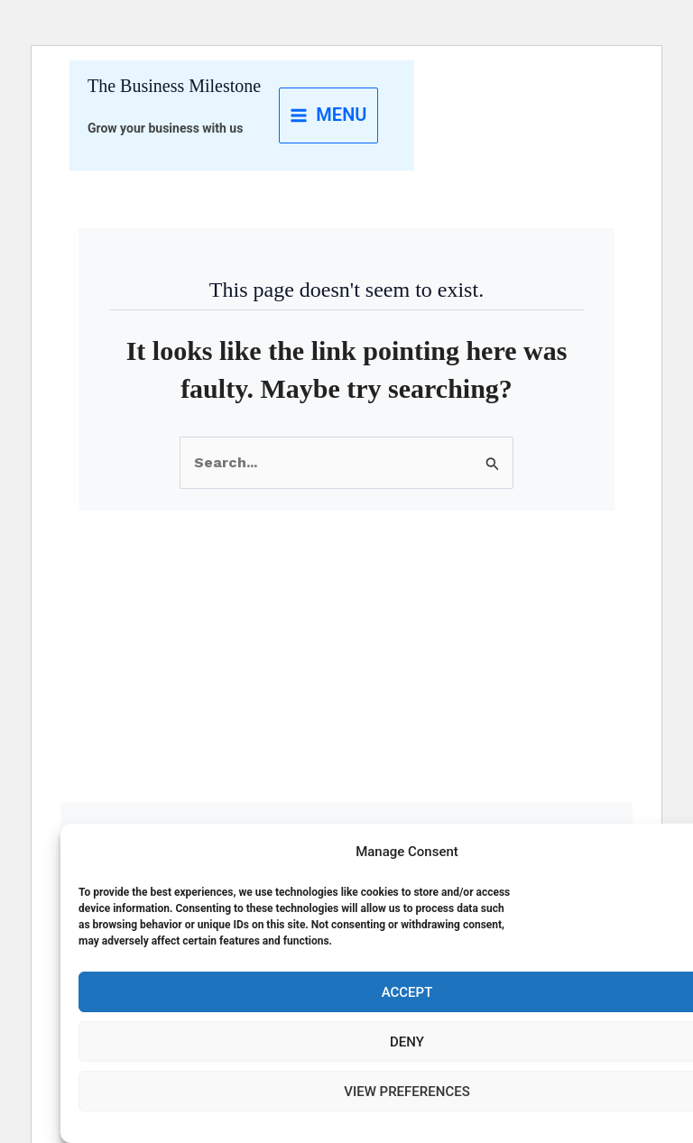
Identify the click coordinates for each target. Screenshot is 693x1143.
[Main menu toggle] (328, 115)
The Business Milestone (174, 86)
